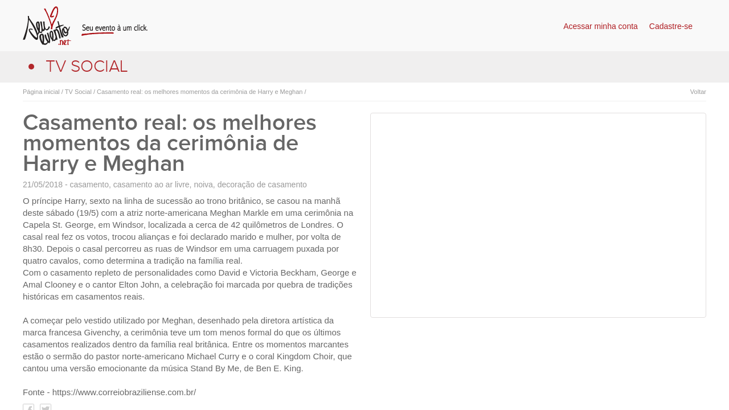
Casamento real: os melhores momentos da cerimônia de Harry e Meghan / (200, 91)
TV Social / (79, 91)
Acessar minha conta (600, 26)
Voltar (698, 91)
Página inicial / (43, 91)
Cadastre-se (671, 26)
